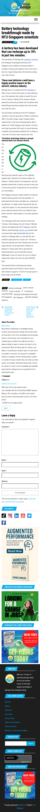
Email (4, 471)
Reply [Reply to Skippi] (6, 408)
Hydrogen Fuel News (20, 10)
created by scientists (31, 60)
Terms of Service (10, 726)
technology (30, 90)
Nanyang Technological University (25, 294)
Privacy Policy (9, 718)
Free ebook (8, 714)
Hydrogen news (16, 279)
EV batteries (28, 291)
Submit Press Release (12, 722)
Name (4, 460)
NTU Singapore (7, 297)
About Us (8, 702)
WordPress (22, 805)
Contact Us (8, 710)
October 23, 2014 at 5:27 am (9, 383)
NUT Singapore (18, 297)
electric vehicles (14, 291)
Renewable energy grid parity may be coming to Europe (9, 311)
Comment (6, 427)
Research (27, 279)
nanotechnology (7, 294)
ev (22, 291)
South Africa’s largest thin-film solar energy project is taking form (30, 312)
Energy (23, 761)
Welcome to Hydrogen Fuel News (16, 731)
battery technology (15, 288)
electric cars (23, 230)
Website (5, 481)
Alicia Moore (25, 42)
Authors (7, 706)
